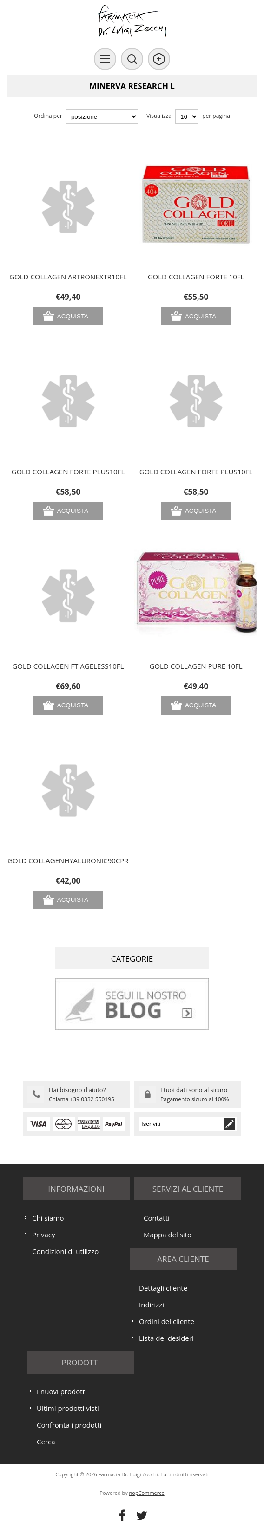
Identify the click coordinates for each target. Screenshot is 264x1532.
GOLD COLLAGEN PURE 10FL (196, 666)
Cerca (46, 1441)
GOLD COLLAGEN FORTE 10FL (196, 276)
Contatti (157, 1217)
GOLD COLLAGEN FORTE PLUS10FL (68, 471)
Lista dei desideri (166, 1338)
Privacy (43, 1234)
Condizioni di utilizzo (65, 1251)
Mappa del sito (167, 1234)
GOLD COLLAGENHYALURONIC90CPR (67, 860)
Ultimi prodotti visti (68, 1408)
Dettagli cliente (163, 1288)
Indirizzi (151, 1304)
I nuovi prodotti (62, 1391)
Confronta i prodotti (69, 1424)
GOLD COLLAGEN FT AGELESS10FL (68, 666)
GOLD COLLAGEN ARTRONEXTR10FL (67, 276)
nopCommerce (147, 1492)
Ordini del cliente (166, 1321)
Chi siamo (48, 1217)
